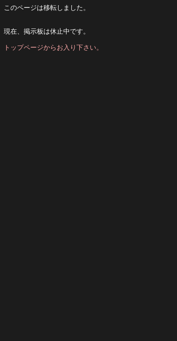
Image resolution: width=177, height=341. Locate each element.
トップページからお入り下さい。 (53, 47)
